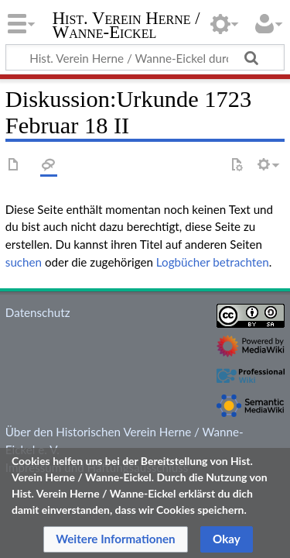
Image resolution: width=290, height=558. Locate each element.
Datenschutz (37, 312)
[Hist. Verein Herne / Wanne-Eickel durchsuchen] (145, 57)
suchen (23, 262)
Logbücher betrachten (212, 262)
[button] (115, 539)
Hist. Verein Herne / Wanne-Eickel (126, 27)
